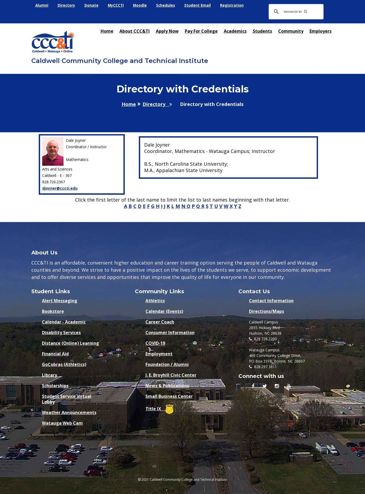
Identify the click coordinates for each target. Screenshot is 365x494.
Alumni (42, 5)
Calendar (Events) (164, 311)
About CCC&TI (134, 31)
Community (290, 31)
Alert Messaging (59, 301)
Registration (234, 5)
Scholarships (55, 386)
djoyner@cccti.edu (60, 188)
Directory (67, 5)
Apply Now (167, 31)
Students (262, 31)
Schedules (167, 5)
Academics (235, 31)
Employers (321, 31)
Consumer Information (170, 332)
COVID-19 (155, 343)
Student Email (199, 5)
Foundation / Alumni (167, 364)
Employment (159, 354)
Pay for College (201, 31)
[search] (295, 11)
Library (49, 375)
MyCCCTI (116, 5)
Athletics (155, 301)
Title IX (159, 408)
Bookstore (53, 311)
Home (107, 31)
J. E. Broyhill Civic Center (170, 375)
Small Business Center (169, 396)
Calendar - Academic (64, 322)
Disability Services (61, 332)
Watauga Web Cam (62, 423)
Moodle (141, 5)
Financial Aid (55, 354)
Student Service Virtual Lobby (66, 398)
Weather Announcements (69, 412)
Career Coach (159, 322)
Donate (92, 5)
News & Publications (167, 386)
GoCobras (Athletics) (64, 364)
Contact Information (271, 301)
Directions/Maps (266, 311)
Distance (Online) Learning (70, 343)
